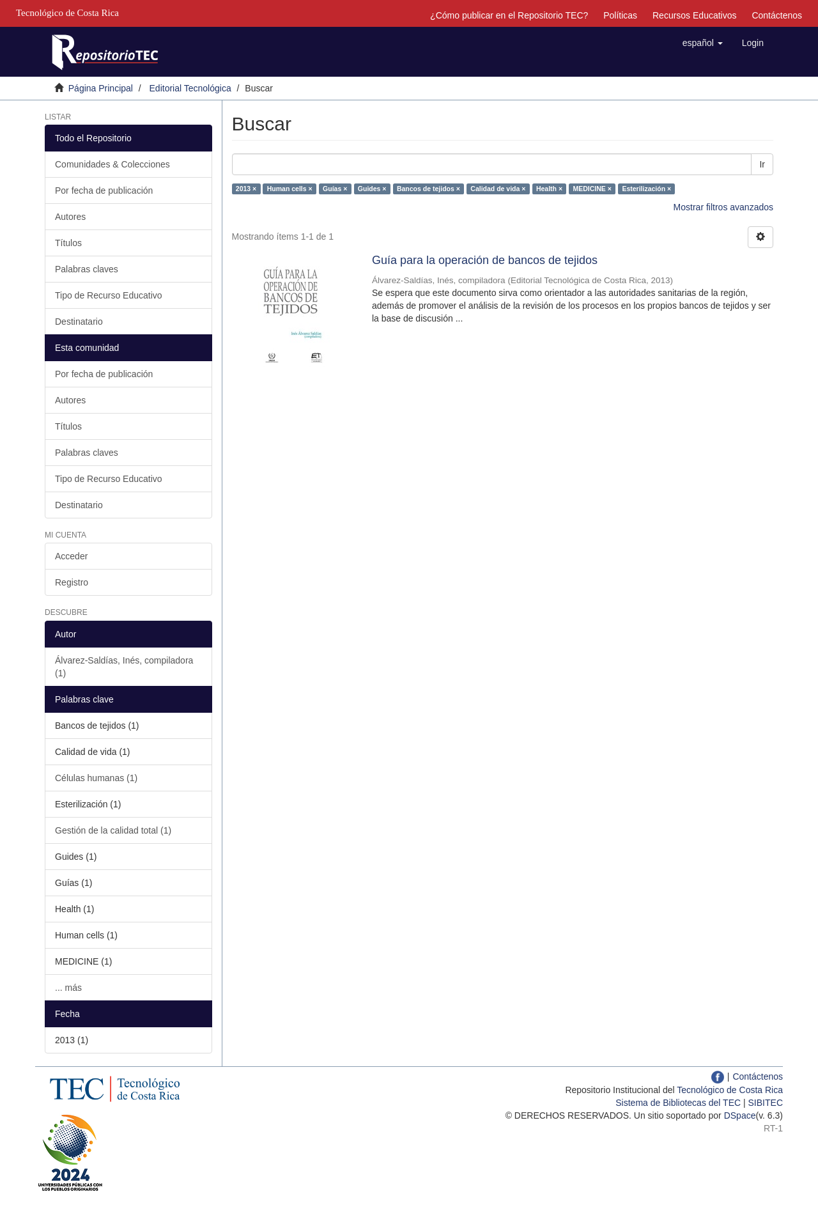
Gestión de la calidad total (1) (113, 830)
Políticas (620, 15)
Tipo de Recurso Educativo (108, 295)
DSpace (740, 1115)
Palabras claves (86, 269)
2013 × (246, 188)
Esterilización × (646, 188)
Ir (762, 164)
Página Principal (100, 88)
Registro (71, 582)
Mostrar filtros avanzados (723, 207)
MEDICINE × (592, 188)
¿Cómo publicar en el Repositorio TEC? (509, 15)
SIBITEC (765, 1103)
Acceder (71, 556)
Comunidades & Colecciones (112, 164)
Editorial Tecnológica (190, 88)
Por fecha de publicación (104, 190)
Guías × (335, 188)
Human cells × (290, 188)
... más (68, 988)
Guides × (372, 188)
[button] (702, 43)
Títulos (68, 243)
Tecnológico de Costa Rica (730, 1090)
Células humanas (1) (96, 778)
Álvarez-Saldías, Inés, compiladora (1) (124, 666)
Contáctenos (777, 15)
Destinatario (79, 321)
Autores (70, 217)
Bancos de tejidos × (428, 188)
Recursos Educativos (694, 15)
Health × (549, 188)
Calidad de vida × (497, 188)
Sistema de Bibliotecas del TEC (678, 1103)
